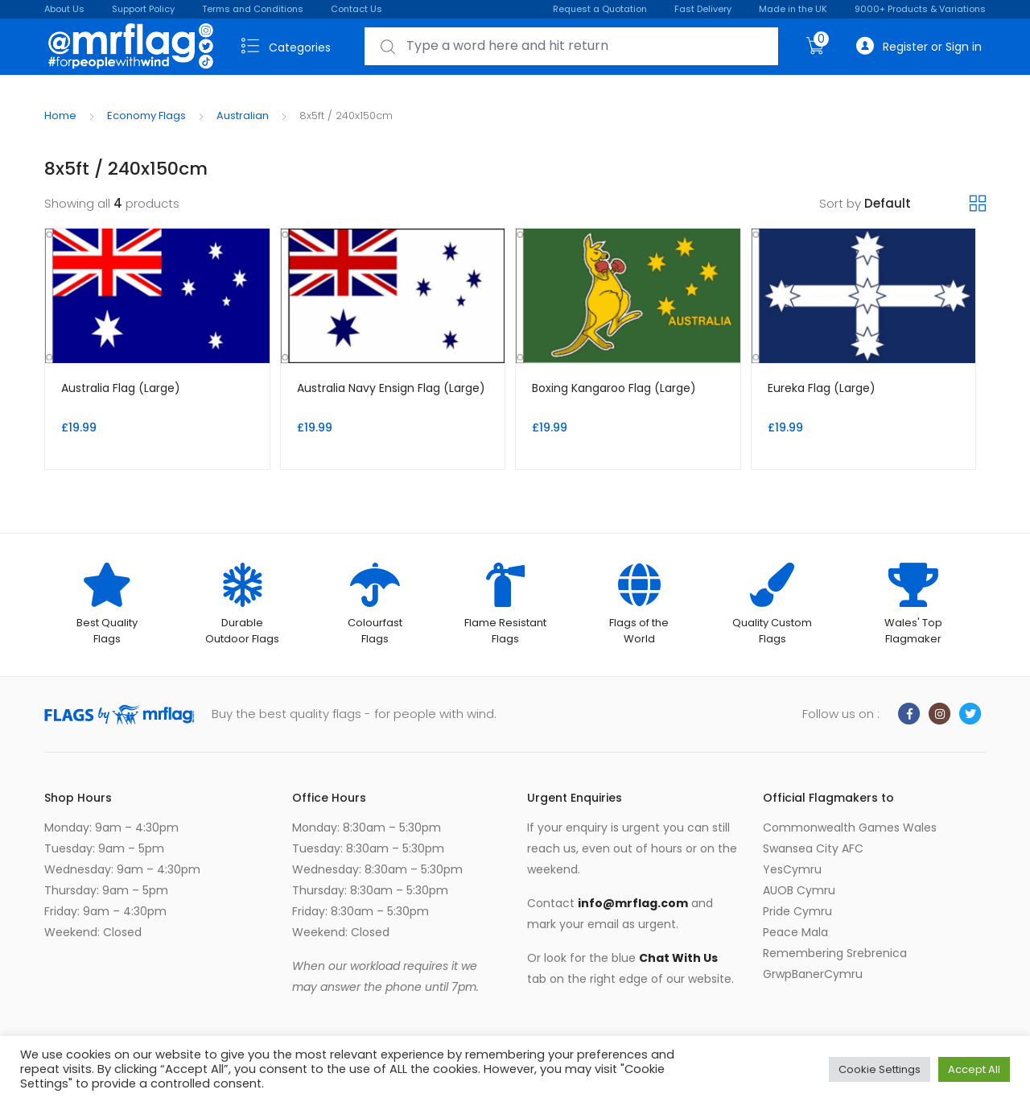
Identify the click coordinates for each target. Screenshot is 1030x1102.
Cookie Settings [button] (879, 1069)
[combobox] (571, 46)
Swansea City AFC (813, 848)
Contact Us (356, 8)
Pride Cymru (797, 911)
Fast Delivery (702, 8)
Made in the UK (793, 8)
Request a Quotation (600, 8)
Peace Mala (795, 932)
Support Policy (143, 8)
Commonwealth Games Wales (850, 827)
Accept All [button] (974, 1069)
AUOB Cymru (799, 890)
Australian (242, 115)
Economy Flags (146, 115)
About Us (64, 8)
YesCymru (792, 869)
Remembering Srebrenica (835, 953)
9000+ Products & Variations (920, 8)
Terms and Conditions (252, 8)
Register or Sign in (919, 46)
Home (60, 115)
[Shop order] (917, 204)
